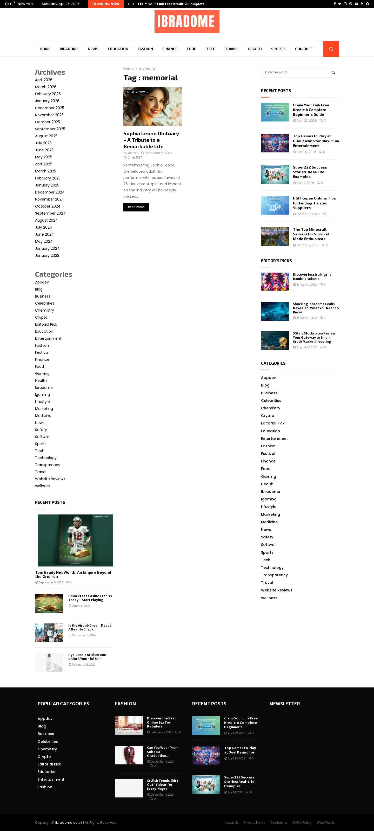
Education (118, 49)
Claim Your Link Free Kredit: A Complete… (173, 4)
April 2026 (43, 79)
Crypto (41, 317)
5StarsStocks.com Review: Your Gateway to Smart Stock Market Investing (314, 337)
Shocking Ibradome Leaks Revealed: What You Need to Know (316, 308)
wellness (42, 485)
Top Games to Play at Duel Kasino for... (241, 750)
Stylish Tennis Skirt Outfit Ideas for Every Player (162, 785)
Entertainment (137, 92)
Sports (278, 49)
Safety (41, 429)
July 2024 (43, 227)
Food (192, 49)
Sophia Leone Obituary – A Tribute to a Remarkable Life (151, 139)
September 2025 (50, 129)
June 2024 (44, 234)
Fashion (145, 49)
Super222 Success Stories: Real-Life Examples (310, 172)
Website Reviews (50, 478)
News (93, 49)
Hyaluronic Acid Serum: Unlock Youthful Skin (87, 657)
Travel (231, 49)
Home (45, 49)
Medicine (43, 415)
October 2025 (47, 122)
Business (42, 296)
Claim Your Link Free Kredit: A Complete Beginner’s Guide (311, 110)
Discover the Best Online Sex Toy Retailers (161, 722)
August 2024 (46, 220)
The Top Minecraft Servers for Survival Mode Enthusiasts (311, 234)
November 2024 (49, 199)
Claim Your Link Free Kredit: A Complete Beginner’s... (241, 722)
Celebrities (44, 303)
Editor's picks (276, 260)
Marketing (44, 408)
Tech (211, 49)
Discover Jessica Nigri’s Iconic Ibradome (312, 277)
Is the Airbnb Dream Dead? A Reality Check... (89, 627)
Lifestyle (42, 401)
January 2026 (47, 101)
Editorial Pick (46, 324)
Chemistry (44, 310)
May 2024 (44, 241)
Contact (303, 49)
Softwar (42, 436)
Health (255, 49)
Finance (169, 49)
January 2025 (47, 185)
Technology (46, 457)
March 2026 (45, 86)
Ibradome (69, 49)
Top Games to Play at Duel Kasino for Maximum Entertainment (316, 140)
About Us (232, 822)
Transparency (47, 464)
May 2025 (43, 157)
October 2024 (48, 206)
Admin (133, 153)
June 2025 (44, 150)
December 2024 (50, 192)
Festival (42, 352)
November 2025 (49, 115)
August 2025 (46, 136)
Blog (39, 289)
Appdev (42, 282)
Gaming (42, 373)
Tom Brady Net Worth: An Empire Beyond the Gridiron (73, 574)
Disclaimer (278, 822)
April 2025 (43, 164)
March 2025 (45, 171)
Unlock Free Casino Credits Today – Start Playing (90, 598)
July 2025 (43, 143)
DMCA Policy (302, 822)
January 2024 (47, 248)
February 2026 (48, 93)
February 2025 (48, 178)
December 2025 (49, 108)
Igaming (42, 394)
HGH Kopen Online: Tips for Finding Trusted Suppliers (314, 203)
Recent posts (50, 502)
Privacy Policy (254, 822)
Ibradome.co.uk (68, 822)
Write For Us (326, 822)
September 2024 (50, 213)
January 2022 (47, 255)
